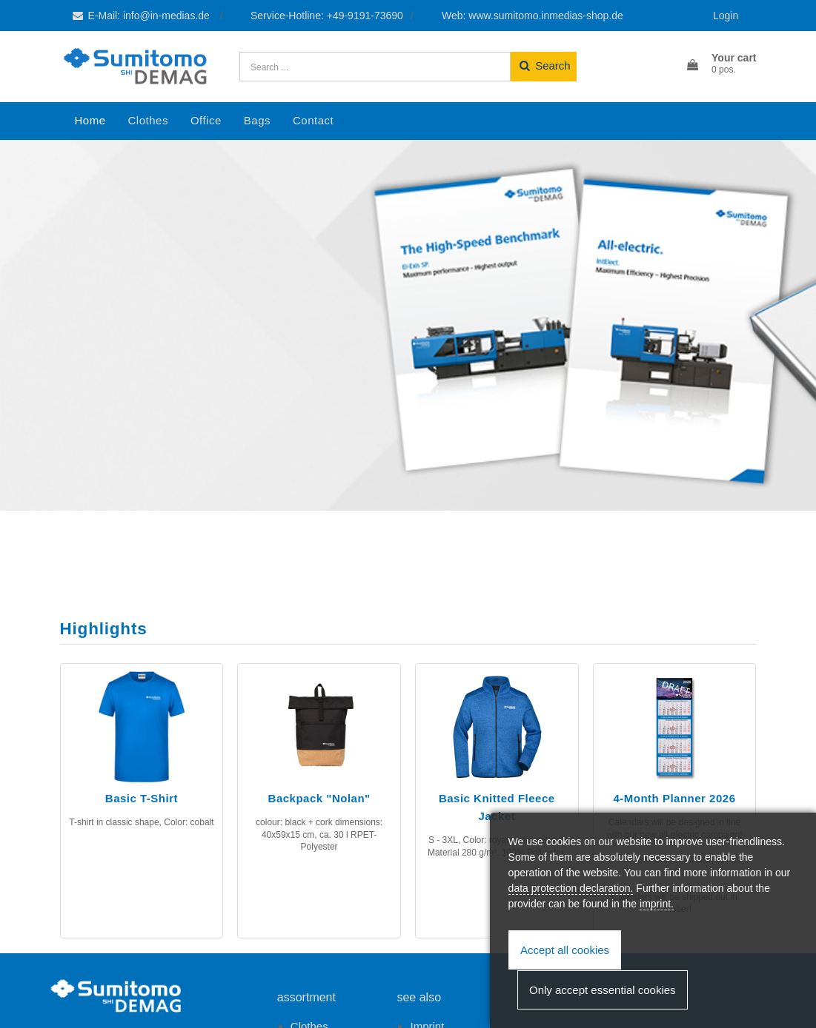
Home (90, 120)
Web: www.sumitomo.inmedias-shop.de (532, 15)
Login (725, 15)
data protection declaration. (571, 888)
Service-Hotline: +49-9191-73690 (327, 15)
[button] (720, 64)
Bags (257, 120)
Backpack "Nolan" (319, 798)
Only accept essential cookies (602, 990)
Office (206, 120)
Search (544, 65)
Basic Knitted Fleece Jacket (497, 807)
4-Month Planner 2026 (674, 798)
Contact (313, 120)
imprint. (657, 904)
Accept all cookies (564, 950)
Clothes (148, 120)
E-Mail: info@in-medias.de (141, 15)
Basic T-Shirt (141, 798)
